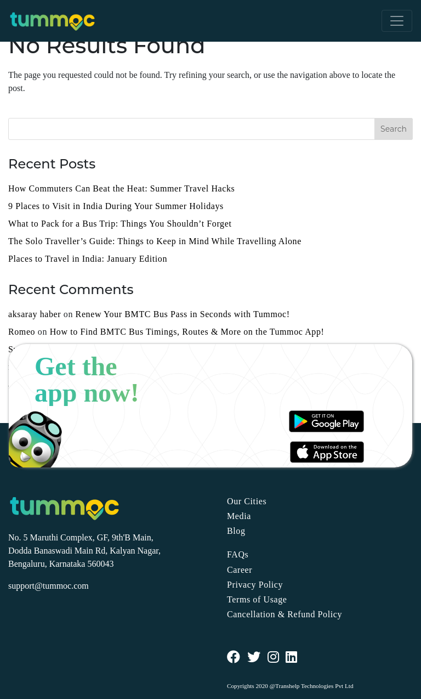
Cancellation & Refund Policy (284, 614)
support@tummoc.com (48, 585)
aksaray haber (34, 314)
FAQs (237, 554)
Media (239, 516)
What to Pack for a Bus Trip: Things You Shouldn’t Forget (119, 223)
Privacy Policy (255, 584)
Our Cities (246, 501)
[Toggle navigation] (397, 21)
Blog (236, 530)
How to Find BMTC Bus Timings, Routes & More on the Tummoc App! (187, 331)
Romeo (21, 331)
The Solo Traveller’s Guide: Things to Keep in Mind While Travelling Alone (154, 241)
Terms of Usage (257, 599)
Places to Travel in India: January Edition (87, 258)
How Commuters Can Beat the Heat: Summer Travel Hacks (121, 188)
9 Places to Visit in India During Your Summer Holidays (116, 206)
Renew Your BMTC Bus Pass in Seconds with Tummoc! (183, 314)
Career (239, 569)
